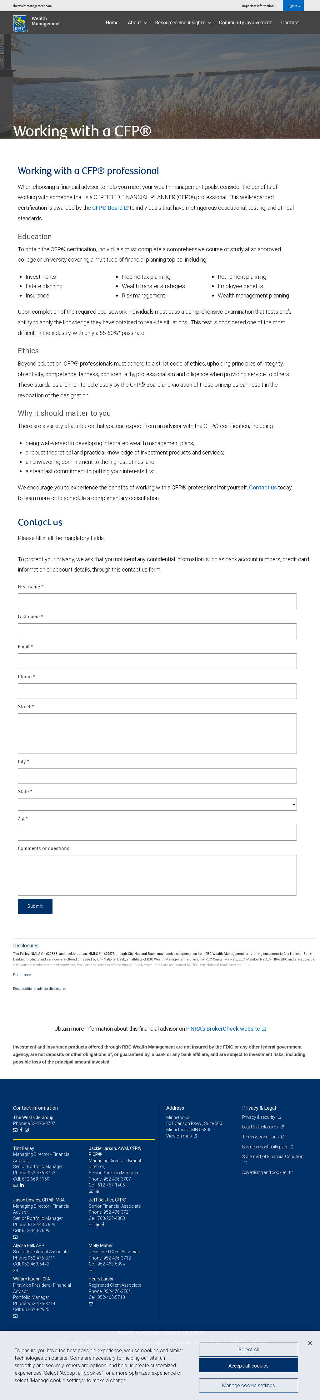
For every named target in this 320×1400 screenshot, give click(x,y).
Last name (30, 617)
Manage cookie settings (248, 1385)
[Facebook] (22, 1130)
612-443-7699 (41, 1224)
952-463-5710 (111, 1297)
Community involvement (245, 22)
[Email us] (16, 1130)
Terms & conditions (261, 1137)
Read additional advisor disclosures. (40, 988)
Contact (290, 22)
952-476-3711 (41, 1258)
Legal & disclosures (260, 1127)
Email (25, 647)
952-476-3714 (41, 1303)
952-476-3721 (117, 1212)
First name (31, 587)
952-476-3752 (41, 1173)
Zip (23, 818)
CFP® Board (107, 207)
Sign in (294, 6)
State (25, 791)
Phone (26, 677)
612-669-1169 (35, 1179)
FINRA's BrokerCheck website (223, 1028)
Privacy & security (259, 1117)
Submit (35, 906)
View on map (179, 1136)
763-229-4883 (111, 1218)
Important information (258, 6)
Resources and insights (183, 22)
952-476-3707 (117, 1179)
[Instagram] (27, 1130)
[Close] (310, 1343)
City (23, 761)
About (137, 22)
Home (112, 22)
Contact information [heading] (35, 1108)
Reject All (248, 1349)
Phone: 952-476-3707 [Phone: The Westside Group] (34, 1123)
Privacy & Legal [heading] (259, 1108)
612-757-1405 (111, 1185)
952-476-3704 (117, 1291)
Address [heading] (175, 1108)
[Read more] (22, 974)
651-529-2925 (35, 1309)
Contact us (263, 487)
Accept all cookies (248, 1366)
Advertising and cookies (265, 1172)
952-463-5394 (111, 1264)
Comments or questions (43, 848)
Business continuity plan (265, 1147)
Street (26, 707)
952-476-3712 (117, 1258)
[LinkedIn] (22, 1185)
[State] (157, 804)
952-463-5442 (35, 1264)
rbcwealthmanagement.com (32, 6)
